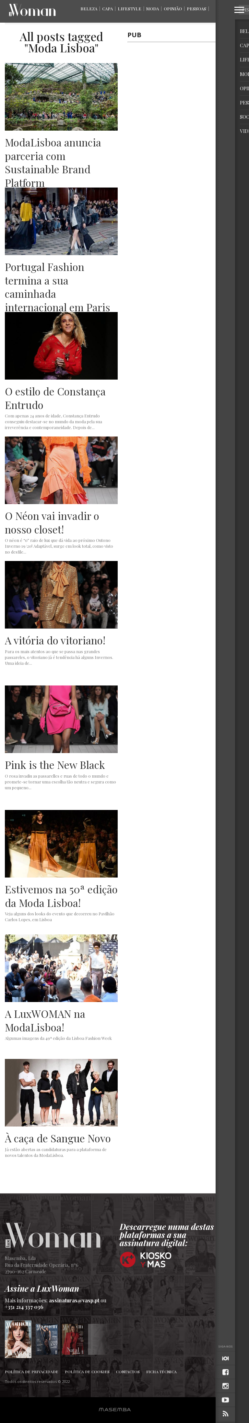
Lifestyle (129, 8)
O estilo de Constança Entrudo (55, 397)
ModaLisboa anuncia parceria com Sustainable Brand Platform (53, 162)
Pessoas (196, 8)
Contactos (128, 1371)
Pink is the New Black (55, 764)
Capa (107, 8)
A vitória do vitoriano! (55, 640)
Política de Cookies (87, 1371)
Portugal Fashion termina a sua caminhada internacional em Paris (57, 287)
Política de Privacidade (31, 1371)
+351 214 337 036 (24, 1306)
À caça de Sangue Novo (58, 1138)
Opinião (173, 8)
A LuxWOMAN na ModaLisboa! (45, 1020)
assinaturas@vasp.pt (74, 1300)
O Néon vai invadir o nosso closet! (52, 522)
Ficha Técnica (161, 1371)
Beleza (88, 8)
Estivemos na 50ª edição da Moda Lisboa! (61, 895)
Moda (152, 8)
